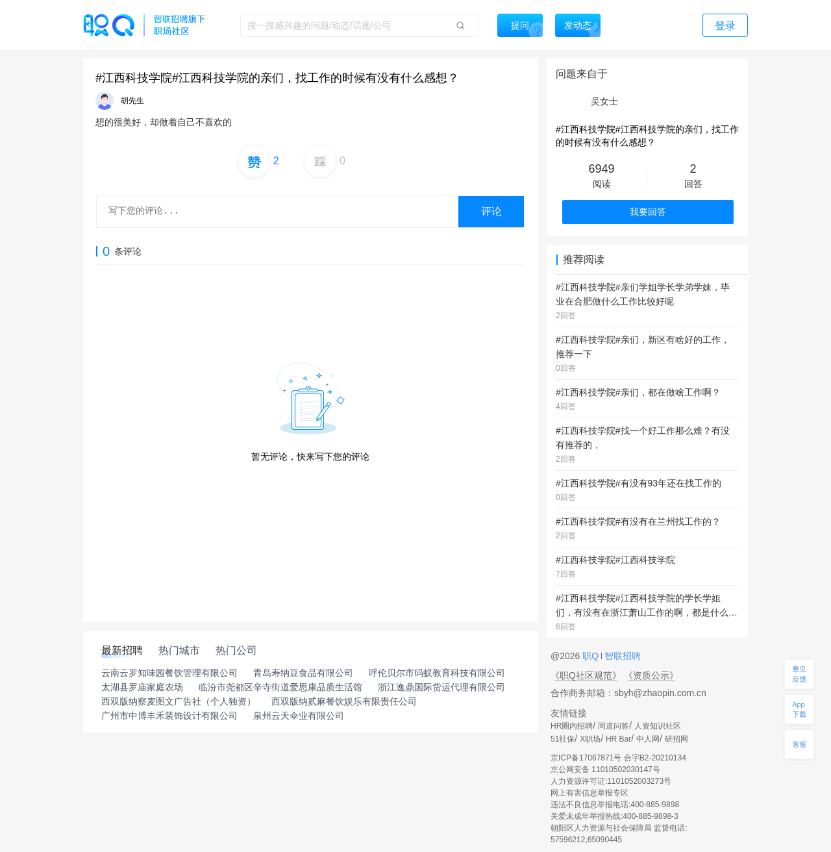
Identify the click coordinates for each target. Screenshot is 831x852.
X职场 (590, 739)
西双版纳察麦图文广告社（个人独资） (178, 701)
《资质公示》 (651, 675)
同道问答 (613, 726)
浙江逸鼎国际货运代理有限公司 (441, 687)
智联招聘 (621, 656)
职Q (591, 656)
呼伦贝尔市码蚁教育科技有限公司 (437, 672)
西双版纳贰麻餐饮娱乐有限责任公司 (344, 701)
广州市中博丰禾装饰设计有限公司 (169, 715)
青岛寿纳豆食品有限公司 (303, 672)
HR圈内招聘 (572, 726)
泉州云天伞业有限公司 (298, 715)
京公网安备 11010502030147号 (605, 769)
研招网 (676, 739)
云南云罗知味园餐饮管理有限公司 (169, 672)
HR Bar (618, 739)
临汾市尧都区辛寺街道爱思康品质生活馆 (280, 687)
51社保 (563, 739)
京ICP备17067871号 (586, 757)
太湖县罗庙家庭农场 (142, 687)
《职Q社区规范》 (586, 675)
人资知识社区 (657, 726)
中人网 (648, 739)
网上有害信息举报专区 (589, 792)
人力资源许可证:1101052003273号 (611, 781)
